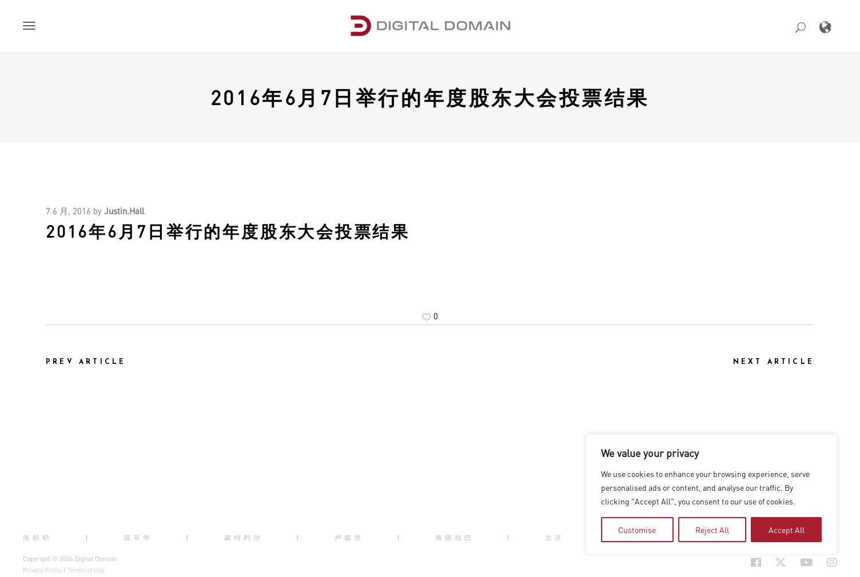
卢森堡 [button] (349, 538)
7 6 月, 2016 (68, 211)
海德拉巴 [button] (454, 538)
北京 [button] (554, 538)
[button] (31, 27)
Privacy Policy (42, 570)
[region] (711, 494)
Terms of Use (86, 570)
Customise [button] (637, 529)
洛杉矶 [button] (37, 538)
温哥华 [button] (138, 538)
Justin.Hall (124, 211)
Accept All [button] (787, 529)
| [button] (87, 538)
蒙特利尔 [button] (243, 538)
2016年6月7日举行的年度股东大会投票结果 (430, 97)
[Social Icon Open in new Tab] (718, 562)
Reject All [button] (712, 529)
